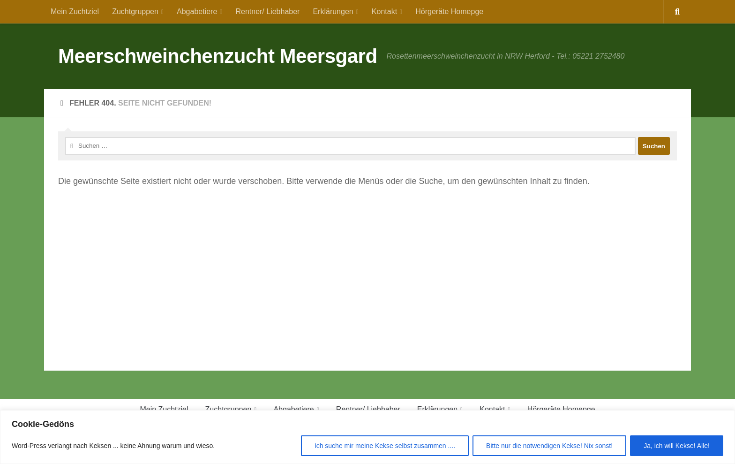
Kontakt (384, 11)
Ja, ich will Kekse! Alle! (677, 445)
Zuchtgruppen (135, 11)
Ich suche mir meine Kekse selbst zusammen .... (385, 445)
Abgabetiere (197, 11)
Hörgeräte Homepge (449, 11)
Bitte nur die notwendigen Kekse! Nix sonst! (549, 445)
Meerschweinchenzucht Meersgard (217, 56)
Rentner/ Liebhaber (267, 11)
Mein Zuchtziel (75, 11)
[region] (367, 437)
